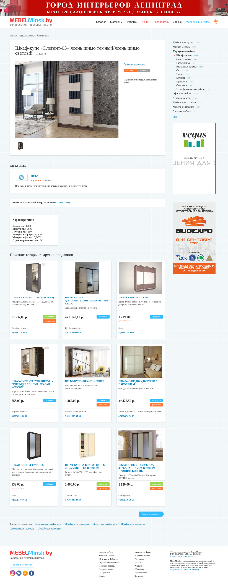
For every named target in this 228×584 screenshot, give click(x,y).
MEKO (35, 175)
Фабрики (132, 21)
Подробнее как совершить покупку (184, 569)
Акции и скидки (106, 569)
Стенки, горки (183, 59)
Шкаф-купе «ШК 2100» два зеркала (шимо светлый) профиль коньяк (136, 468)
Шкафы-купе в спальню (133, 524)
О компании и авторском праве (183, 556)
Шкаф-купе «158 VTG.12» (28, 465)
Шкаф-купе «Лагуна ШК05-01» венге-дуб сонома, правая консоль (32, 384)
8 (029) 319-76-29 (19, 332)
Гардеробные (183, 63)
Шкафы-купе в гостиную (22, 528)
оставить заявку (62, 202)
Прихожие (181, 81)
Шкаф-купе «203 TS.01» (133, 297)
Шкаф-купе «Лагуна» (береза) (33, 297)
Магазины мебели (107, 555)
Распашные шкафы (186, 66)
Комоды (180, 78)
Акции (145, 21)
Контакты (138, 576)
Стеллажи (181, 85)
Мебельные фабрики (108, 559)
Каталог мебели (106, 552)
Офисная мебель (182, 93)
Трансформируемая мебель (190, 89)
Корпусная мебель (27, 35)
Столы (179, 70)
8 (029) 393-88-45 (73, 332)
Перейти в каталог (150, 514)
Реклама (138, 566)
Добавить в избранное (135, 64)
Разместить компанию (22, 565)
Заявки (177, 21)
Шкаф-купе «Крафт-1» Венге (84, 381)
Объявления (139, 569)
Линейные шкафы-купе (49, 528)
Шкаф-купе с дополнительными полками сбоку (86, 300)
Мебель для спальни (184, 102)
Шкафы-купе (43, 35)
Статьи (102, 576)
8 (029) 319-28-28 (19, 416)
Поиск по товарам (107, 566)
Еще (177, 116)
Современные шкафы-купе (48, 524)
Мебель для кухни (183, 42)
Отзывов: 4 (48, 180)
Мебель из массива (183, 106)
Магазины (116, 21)
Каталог (101, 21)
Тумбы (179, 74)
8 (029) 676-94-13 (126, 416)
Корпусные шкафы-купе (105, 524)
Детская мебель (181, 98)
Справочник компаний (109, 562)
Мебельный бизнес (198, 21)
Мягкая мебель (181, 46)
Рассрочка (139, 559)
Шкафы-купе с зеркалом (77, 524)
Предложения (140, 572)
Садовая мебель (182, 111)
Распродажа (161, 21)
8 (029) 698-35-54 (73, 416)
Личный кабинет (142, 555)
